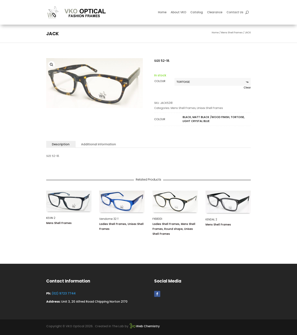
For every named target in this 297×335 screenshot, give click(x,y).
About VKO (178, 12)
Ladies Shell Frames (112, 224)
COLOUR (159, 81)
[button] (51, 64)
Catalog (196, 12)
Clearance (214, 12)
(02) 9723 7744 (64, 293)
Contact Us (235, 12)
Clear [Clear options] (247, 87)
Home (162, 12)
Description (61, 144)
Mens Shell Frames (232, 32)
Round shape (173, 229)
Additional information (98, 144)
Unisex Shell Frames (210, 108)
